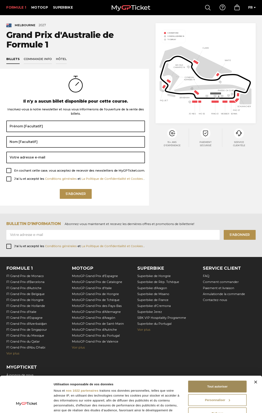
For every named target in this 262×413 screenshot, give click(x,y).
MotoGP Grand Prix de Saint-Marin (98, 324)
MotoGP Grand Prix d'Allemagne (96, 312)
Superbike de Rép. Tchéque (158, 282)
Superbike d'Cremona (154, 306)
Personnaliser (217, 369)
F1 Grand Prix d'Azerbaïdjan (26, 324)
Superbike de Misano (153, 294)
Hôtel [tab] (61, 59)
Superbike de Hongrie (154, 276)
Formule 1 (16, 7)
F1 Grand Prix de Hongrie (25, 300)
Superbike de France (152, 300)
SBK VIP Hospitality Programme (161, 318)
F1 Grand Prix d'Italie (21, 312)
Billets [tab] (13, 59)
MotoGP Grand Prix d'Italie (92, 288)
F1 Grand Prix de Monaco (25, 276)
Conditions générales (61, 179)
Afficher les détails (67, 405)
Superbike (63, 7)
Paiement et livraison (218, 288)
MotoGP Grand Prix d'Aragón (93, 318)
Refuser (217, 382)
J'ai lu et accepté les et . (79, 179)
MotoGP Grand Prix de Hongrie (95, 294)
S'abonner (76, 194)
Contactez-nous (215, 300)
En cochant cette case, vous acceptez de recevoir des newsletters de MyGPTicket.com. (79, 170)
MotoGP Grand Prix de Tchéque (96, 300)
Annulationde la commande (224, 294)
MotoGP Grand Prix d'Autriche (94, 330)
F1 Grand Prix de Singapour (26, 330)
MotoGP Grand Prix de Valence (95, 341)
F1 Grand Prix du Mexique (25, 335)
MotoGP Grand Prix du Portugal (96, 335)
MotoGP (39, 7)
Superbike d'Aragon (152, 288)
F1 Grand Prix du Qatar (23, 341)
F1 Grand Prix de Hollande (25, 306)
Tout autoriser (217, 355)
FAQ (206, 276)
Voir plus (143, 330)
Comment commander (221, 282)
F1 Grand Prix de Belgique (25, 294)
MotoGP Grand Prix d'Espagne (95, 276)
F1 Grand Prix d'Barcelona (25, 282)
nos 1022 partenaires (82, 359)
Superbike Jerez (149, 312)
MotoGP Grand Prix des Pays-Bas (97, 306)
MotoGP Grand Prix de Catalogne (97, 282)
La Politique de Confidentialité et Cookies (112, 179)
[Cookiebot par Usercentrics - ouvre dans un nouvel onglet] (26, 405)
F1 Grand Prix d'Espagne (24, 318)
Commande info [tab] (38, 59)
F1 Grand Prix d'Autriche (24, 288)
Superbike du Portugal (154, 324)
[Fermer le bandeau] (255, 351)
